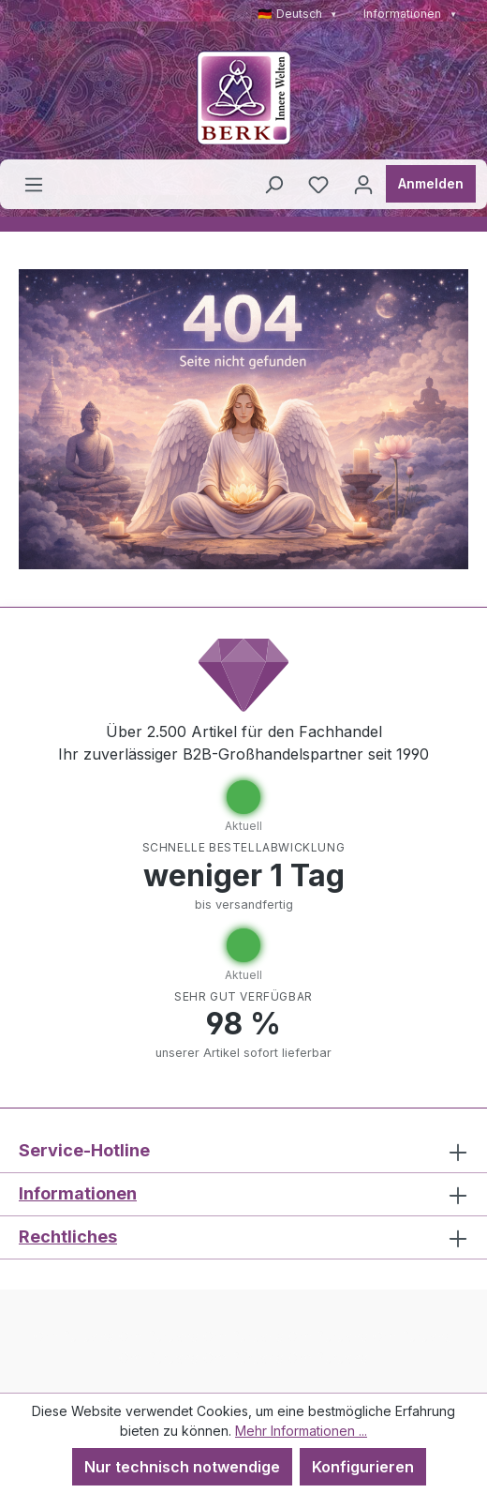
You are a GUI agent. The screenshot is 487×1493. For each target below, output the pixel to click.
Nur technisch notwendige (182, 1466)
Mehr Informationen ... (301, 1431)
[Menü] (33, 184)
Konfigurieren (363, 1466)
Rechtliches (68, 1236)
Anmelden (431, 183)
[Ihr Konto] (363, 184)
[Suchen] (273, 184)
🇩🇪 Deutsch (298, 14)
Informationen (410, 14)
